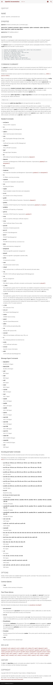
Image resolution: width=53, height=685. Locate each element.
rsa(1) (11, 653)
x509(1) (48, 74)
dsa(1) (45, 648)
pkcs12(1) (13, 651)
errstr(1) (27, 650)
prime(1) (44, 651)
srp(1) (7, 655)
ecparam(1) (13, 650)
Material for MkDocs (9, 683)
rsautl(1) (15, 653)
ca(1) (9, 648)
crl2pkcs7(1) (31, 648)
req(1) (7, 653)
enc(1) (2, 459)
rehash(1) (3, 653)
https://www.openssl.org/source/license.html (12, 679)
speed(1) (47, 653)
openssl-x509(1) (5, 75)
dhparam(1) (32, 157)
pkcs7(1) (18, 651)
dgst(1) (36, 648)
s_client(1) (19, 653)
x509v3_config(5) (44, 655)
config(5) (22, 648)
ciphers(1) (13, 648)
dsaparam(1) (4, 650)
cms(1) (18, 648)
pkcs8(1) (23, 651)
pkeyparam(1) (6, 163)
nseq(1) (48, 650)
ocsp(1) (3, 651)
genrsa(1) (43, 650)
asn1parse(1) (4, 648)
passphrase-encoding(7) (35, 605)
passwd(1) (7, 651)
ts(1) (16, 655)
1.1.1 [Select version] (22, 1)
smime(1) (42, 653)
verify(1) (19, 655)
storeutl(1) (11, 655)
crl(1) (26, 648)
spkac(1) (3, 655)
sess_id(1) (37, 653)
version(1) (24, 655)
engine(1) (22, 650)
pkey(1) (44, 205)
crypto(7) (34, 655)
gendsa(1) (32, 650)
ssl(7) (37, 655)
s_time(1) (31, 653)
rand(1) (48, 651)
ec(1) (9, 650)
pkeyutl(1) (43, 283)
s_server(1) (26, 653)
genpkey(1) (42, 161)
